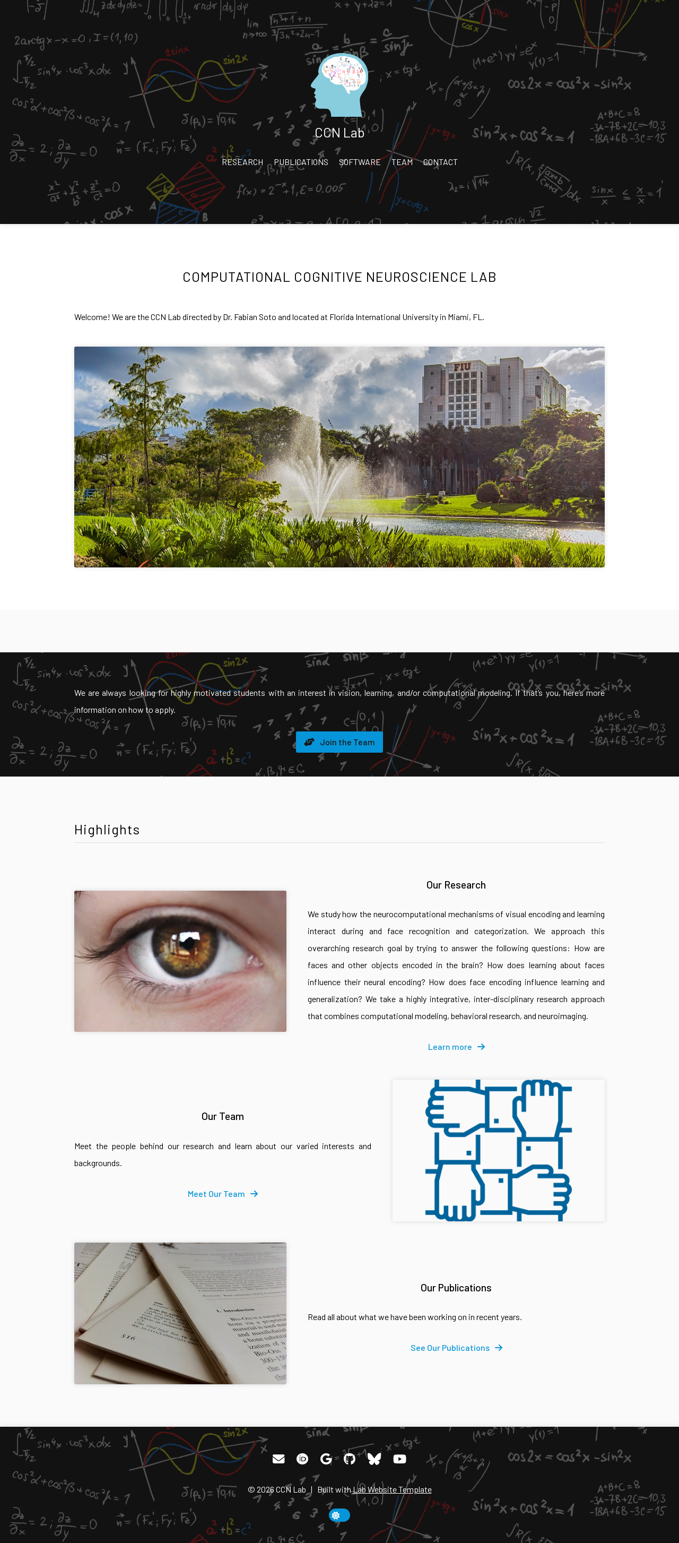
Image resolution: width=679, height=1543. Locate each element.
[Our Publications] (180, 1313)
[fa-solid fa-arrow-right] (456, 1047)
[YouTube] (399, 1459)
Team (402, 162)
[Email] (278, 1459)
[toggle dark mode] (339, 1515)
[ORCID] (302, 1459)
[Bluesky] (374, 1459)
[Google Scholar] (326, 1459)
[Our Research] (180, 961)
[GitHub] (349, 1459)
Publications (301, 162)
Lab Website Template (392, 1489)
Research (242, 162)
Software (360, 162)
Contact (440, 162)
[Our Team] (499, 1150)
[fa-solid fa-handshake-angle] (339, 742)
